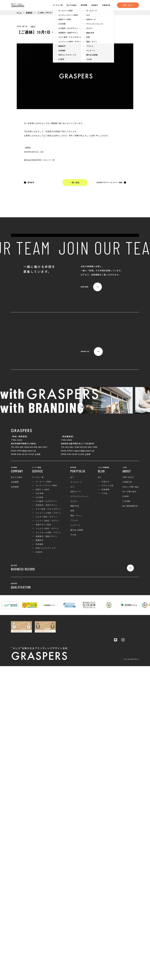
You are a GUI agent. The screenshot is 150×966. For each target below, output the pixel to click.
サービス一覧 (58, 5)
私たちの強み (72, 5)
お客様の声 (106, 5)
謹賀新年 (31, 182)
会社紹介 (94, 5)
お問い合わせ (128, 5)
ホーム (19, 13)
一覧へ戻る (75, 182)
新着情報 (29, 13)
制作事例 (84, 5)
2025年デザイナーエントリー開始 (109, 182)
